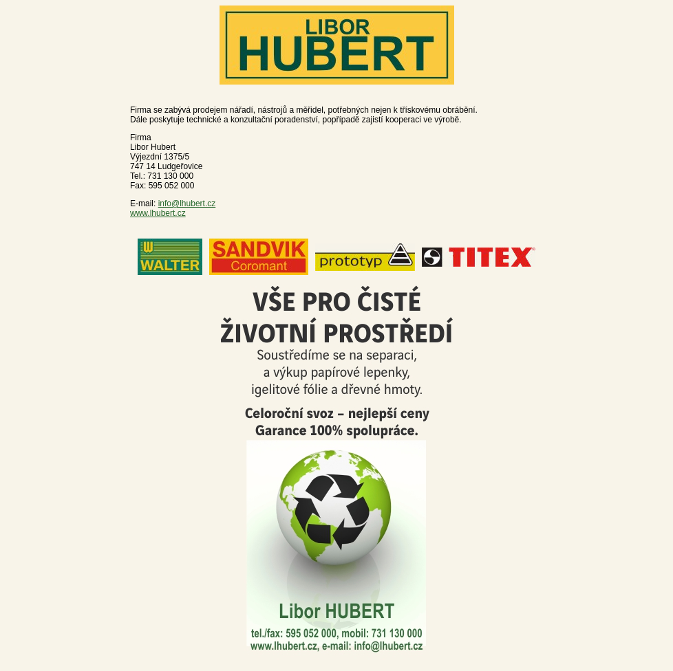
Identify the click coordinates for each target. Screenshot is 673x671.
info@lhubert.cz (187, 203)
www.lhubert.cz (158, 213)
